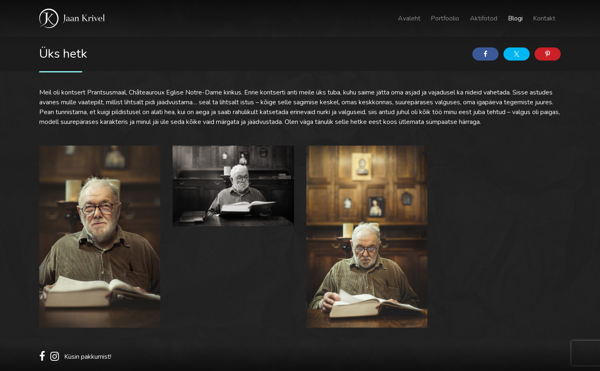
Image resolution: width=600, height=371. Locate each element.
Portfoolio (445, 18)
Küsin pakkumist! (87, 356)
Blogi (515, 18)
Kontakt (544, 18)
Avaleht (409, 18)
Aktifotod (483, 18)
